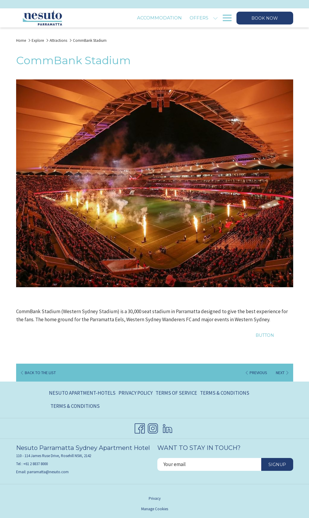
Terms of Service (176, 393)
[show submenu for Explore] (215, 17)
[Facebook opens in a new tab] (140, 427)
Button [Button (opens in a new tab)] (265, 335)
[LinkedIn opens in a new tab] (167, 427)
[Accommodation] (124, 17)
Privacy (155, 498)
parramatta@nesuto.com (48, 471)
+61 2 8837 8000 (35, 463)
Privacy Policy (136, 393)
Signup (277, 464)
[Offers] (163, 17)
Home (21, 40)
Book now (264, 18)
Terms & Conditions (224, 393)
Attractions (58, 40)
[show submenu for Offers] (179, 17)
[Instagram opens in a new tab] (153, 427)
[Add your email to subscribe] (209, 464)
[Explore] (197, 17)
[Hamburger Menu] (225, 17)
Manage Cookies (154, 508)
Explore (38, 40)
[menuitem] (83, 393)
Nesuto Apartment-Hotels (82, 393)
